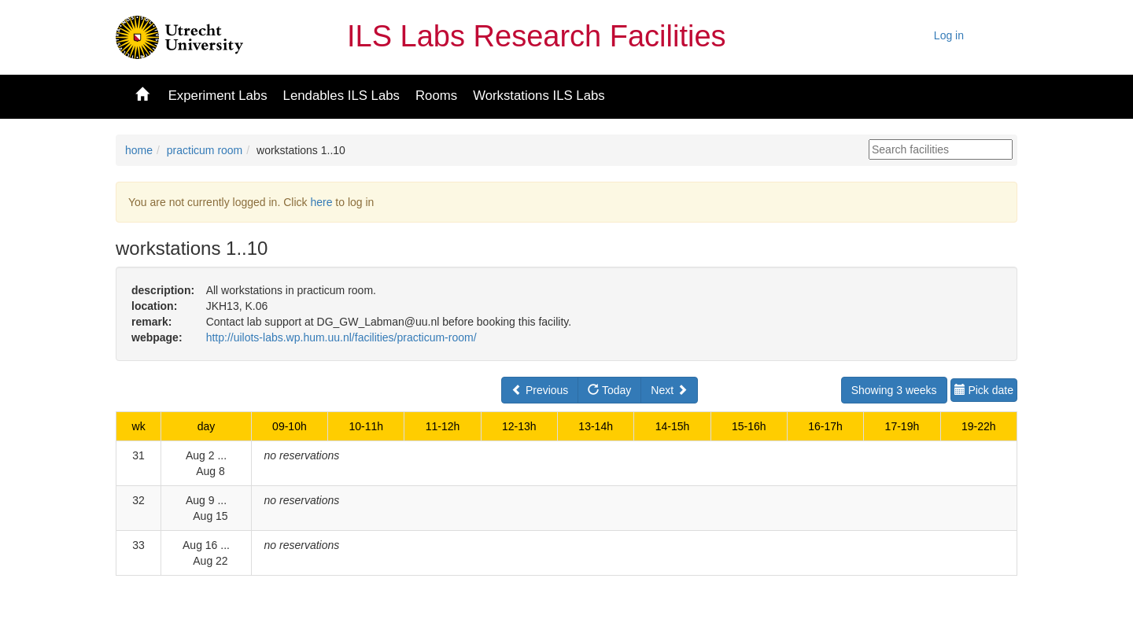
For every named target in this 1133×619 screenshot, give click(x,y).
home (139, 150)
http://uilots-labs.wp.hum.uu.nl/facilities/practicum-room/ (341, 337)
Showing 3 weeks (894, 390)
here (321, 202)
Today (609, 390)
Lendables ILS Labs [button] (341, 95)
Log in (949, 35)
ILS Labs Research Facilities (536, 36)
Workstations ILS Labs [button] (539, 95)
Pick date (983, 390)
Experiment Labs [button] (218, 95)
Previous (539, 390)
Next (669, 390)
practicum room (204, 150)
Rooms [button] (436, 95)
